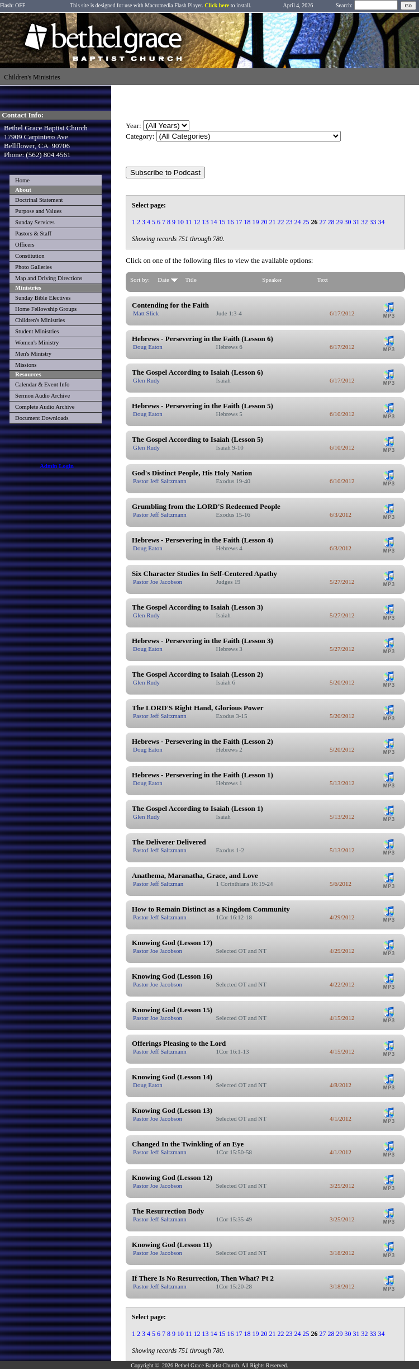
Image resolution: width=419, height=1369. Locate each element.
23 (289, 222)
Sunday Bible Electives (42, 298)
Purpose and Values (38, 211)
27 (323, 222)
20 (264, 222)
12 (197, 222)
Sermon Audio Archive (42, 396)
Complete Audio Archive (45, 407)
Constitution (30, 256)
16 (230, 222)
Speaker (272, 279)
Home (22, 180)
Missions (26, 365)
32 (364, 222)
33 (373, 222)
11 (188, 222)
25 (306, 222)
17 (239, 222)
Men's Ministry (33, 354)
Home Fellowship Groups (46, 309)
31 (356, 222)
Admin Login (57, 466)
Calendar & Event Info (42, 384)
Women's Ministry (37, 342)
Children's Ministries (40, 320)
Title (190, 279)
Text (322, 279)
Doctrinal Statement (39, 200)
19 (256, 222)
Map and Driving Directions (48, 278)
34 (381, 222)
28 (331, 222)
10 (180, 222)
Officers (25, 245)
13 (205, 222)
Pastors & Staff (33, 233)
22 (281, 222)
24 (297, 222)
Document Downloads (42, 418)
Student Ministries (37, 331)
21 (272, 222)
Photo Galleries (33, 267)
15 (222, 222)
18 (247, 222)
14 (214, 222)
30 (348, 222)
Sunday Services (35, 222)
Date (168, 279)
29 (339, 222)
